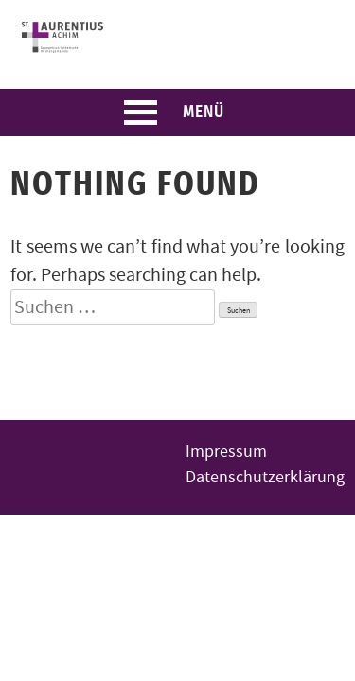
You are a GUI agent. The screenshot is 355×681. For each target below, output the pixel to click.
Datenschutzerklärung (265, 477)
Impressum (226, 452)
